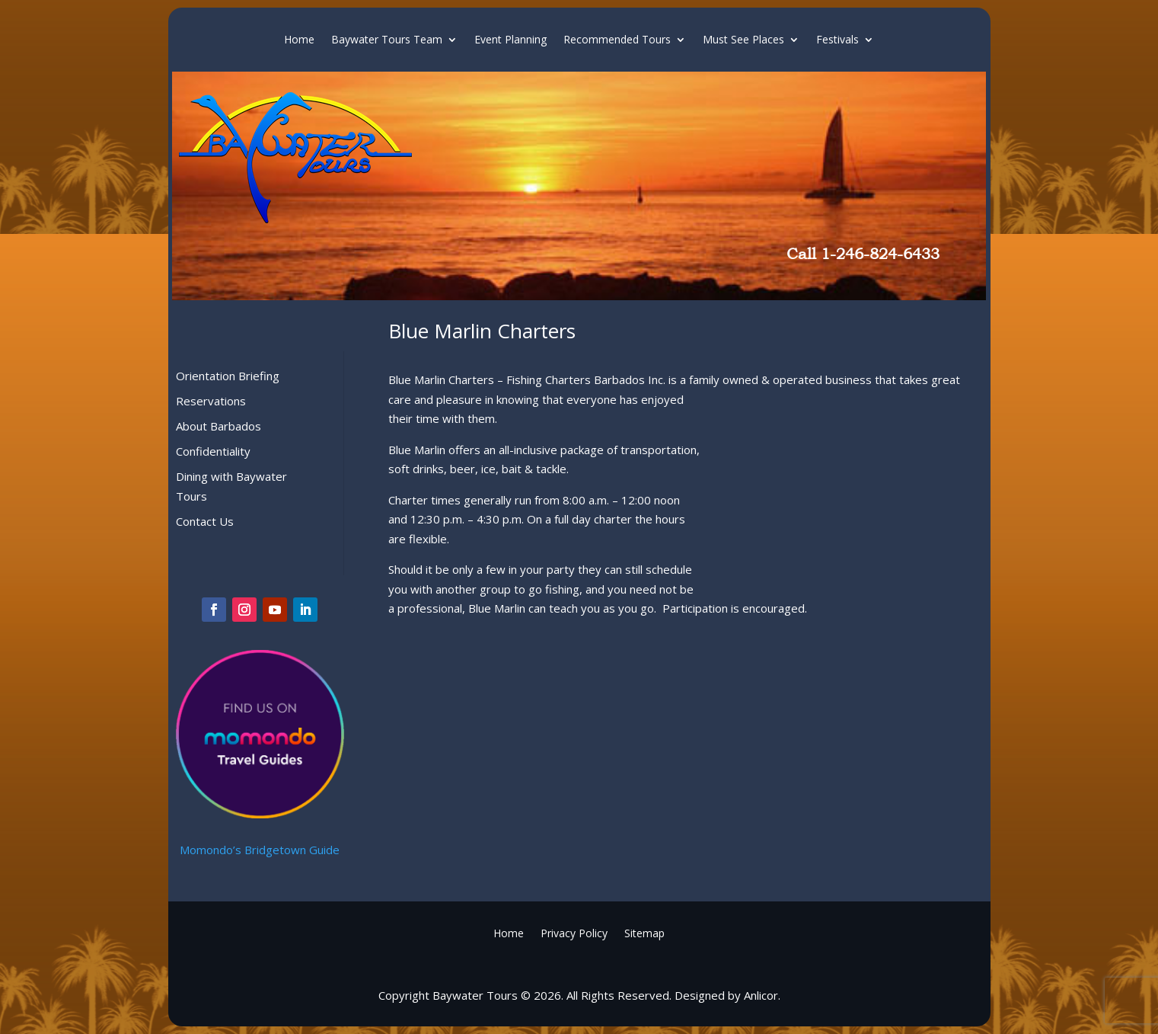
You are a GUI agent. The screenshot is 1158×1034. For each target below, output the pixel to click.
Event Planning (510, 40)
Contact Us (205, 521)
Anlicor (761, 995)
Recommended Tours (617, 40)
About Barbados (218, 426)
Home (299, 40)
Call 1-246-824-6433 (862, 254)
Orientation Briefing (227, 375)
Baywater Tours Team (386, 40)
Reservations (211, 400)
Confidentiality (213, 451)
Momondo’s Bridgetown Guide (260, 849)
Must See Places (743, 40)
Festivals (837, 40)
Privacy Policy (574, 932)
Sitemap (644, 932)
